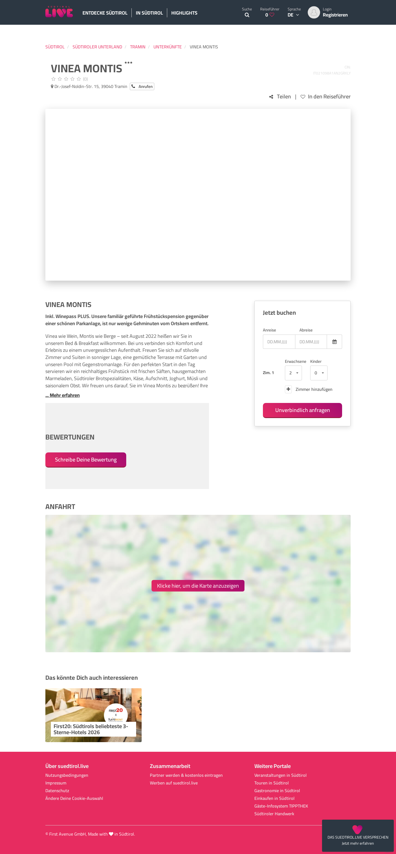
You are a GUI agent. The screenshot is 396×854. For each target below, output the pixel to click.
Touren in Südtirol (271, 783)
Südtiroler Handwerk (274, 814)
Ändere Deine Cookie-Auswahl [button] (74, 798)
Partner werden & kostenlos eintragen (186, 775)
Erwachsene (293, 361)
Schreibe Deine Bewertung (86, 459)
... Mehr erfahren (62, 395)
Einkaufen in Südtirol (274, 798)
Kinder (315, 361)
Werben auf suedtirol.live (174, 783)
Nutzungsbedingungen (66, 775)
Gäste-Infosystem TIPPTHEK (281, 806)
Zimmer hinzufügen (308, 389)
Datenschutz (57, 790)
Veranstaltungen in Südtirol (280, 775)
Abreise (306, 330)
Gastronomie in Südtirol (277, 790)
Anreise (269, 330)
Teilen (280, 97)
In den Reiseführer (326, 97)
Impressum (55, 783)
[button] (293, 373)
